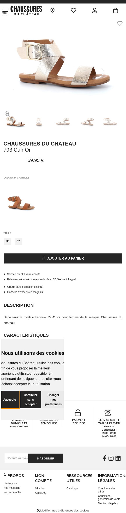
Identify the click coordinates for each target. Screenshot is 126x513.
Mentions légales (108, 503)
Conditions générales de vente (109, 497)
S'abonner (45, 458)
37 (18, 241)
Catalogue (72, 488)
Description (19, 305)
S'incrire (39, 488)
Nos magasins (12, 487)
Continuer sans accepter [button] (30, 399)
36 (7, 241)
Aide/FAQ (40, 492)
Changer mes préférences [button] (53, 399)
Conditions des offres (106, 490)
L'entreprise (10, 483)
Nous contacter (12, 492)
